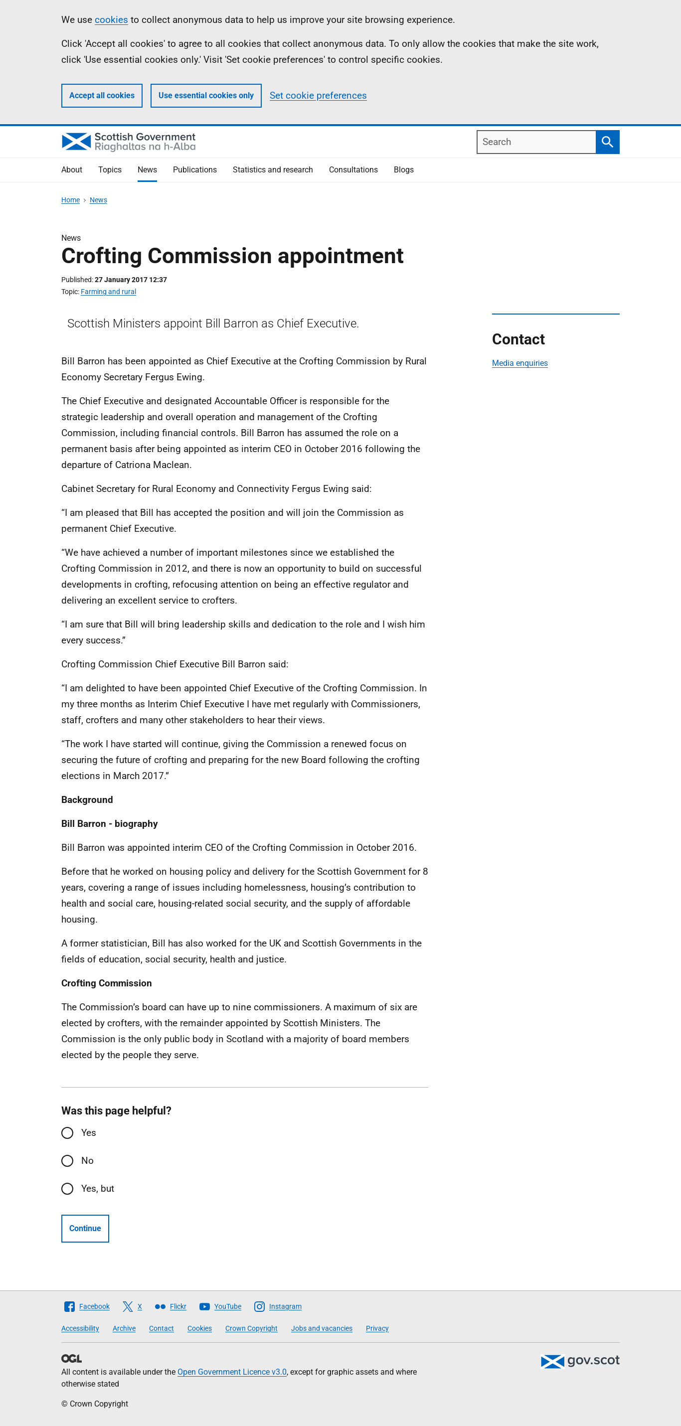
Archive (124, 1328)
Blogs (404, 169)
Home (70, 200)
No (87, 1160)
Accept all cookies (102, 95)
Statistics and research (273, 169)
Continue (85, 1228)
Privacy (377, 1328)
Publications (195, 169)
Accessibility (80, 1328)
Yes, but (97, 1188)
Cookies (199, 1328)
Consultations (353, 169)
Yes (88, 1132)
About (71, 169)
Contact (161, 1328)
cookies (111, 19)
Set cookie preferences (318, 95)
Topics (110, 169)
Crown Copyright (251, 1328)
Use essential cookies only (206, 95)
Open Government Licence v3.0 (232, 1372)
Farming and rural (108, 292)
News (147, 169)
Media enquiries (520, 363)
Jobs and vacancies (321, 1328)
